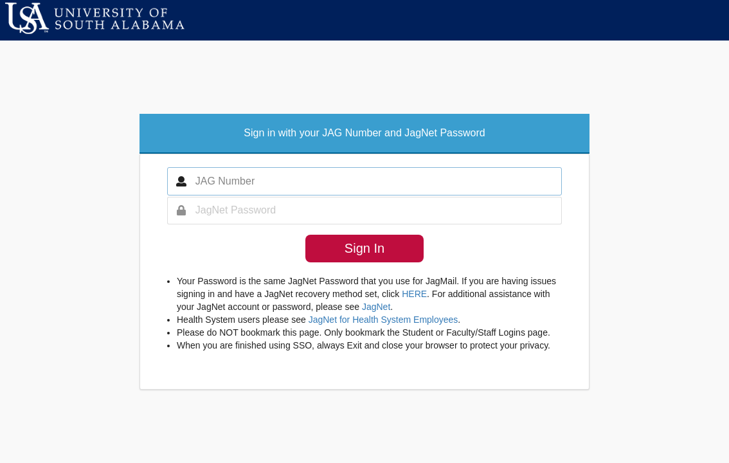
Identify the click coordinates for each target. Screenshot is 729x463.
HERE (414, 294)
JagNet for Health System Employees (383, 319)
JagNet (376, 307)
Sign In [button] (364, 248)
